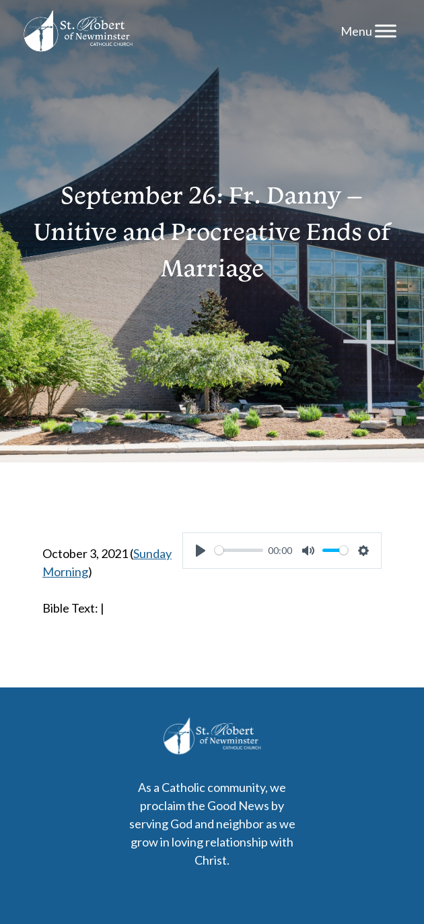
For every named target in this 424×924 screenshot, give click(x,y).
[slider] (239, 550)
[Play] (200, 550)
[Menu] (385, 30)
